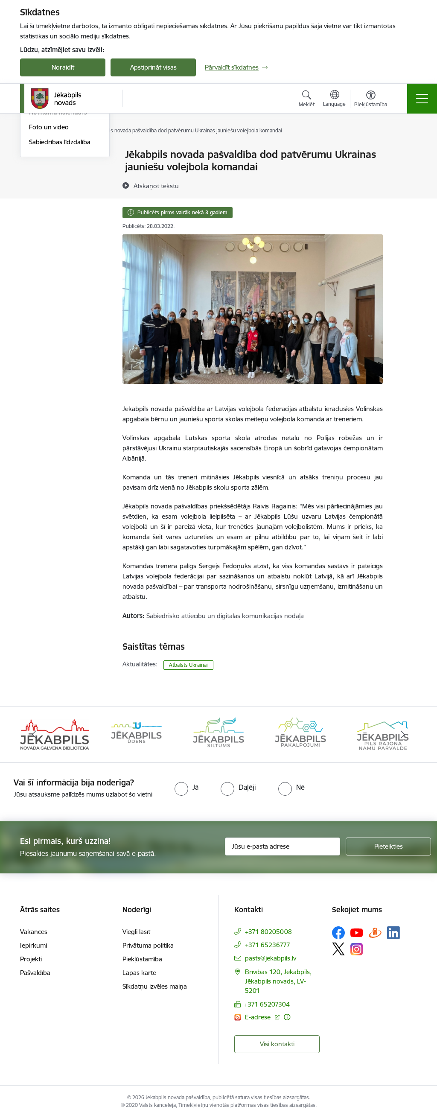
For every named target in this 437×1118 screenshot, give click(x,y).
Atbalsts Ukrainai (53, 185)
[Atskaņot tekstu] (156, 186)
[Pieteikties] (388, 846)
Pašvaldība (35, 973)
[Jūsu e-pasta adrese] (282, 846)
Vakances (33, 932)
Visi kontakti (277, 1044)
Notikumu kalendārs (58, 214)
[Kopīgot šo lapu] (405, 172)
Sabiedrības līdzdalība (59, 244)
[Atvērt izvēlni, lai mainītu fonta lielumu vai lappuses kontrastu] (370, 100)
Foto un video (49, 229)
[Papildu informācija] (287, 1017)
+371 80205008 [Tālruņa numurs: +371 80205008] (268, 932)
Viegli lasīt (136, 932)
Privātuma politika (148, 945)
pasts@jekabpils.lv (270, 958)
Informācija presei (55, 200)
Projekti (31, 959)
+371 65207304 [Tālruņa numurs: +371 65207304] (267, 1004)
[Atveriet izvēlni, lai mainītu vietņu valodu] (334, 99)
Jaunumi (41, 155)
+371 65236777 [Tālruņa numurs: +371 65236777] (267, 945)
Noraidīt (63, 67)
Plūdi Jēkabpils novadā (61, 170)
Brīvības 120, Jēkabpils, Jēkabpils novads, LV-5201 (278, 981)
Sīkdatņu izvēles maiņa (154, 986)
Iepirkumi (33, 945)
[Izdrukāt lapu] (405, 150)
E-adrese (258, 1017)
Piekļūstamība (142, 959)
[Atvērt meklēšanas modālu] (306, 100)
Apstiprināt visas (153, 67)
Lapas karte (139, 973)
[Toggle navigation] (422, 99)
